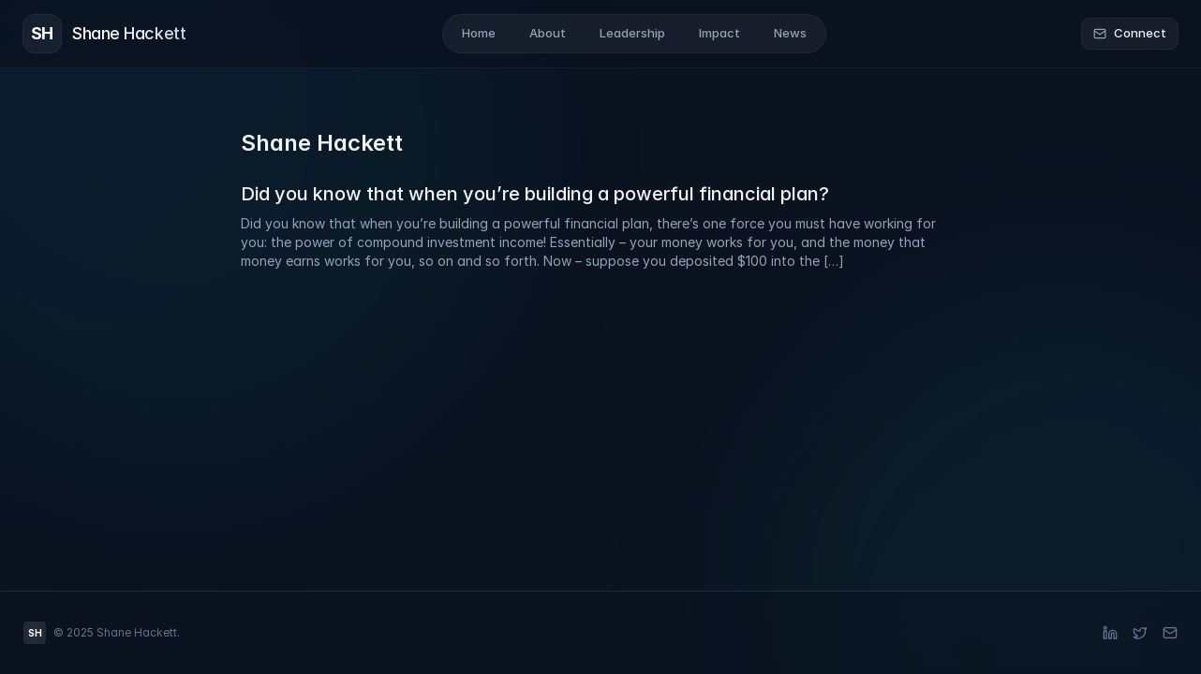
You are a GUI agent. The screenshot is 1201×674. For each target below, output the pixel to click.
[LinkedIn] (1110, 632)
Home (479, 32)
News (790, 32)
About (547, 32)
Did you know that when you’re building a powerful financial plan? (535, 194)
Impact (719, 32)
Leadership (632, 32)
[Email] (1170, 632)
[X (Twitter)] (1140, 632)
